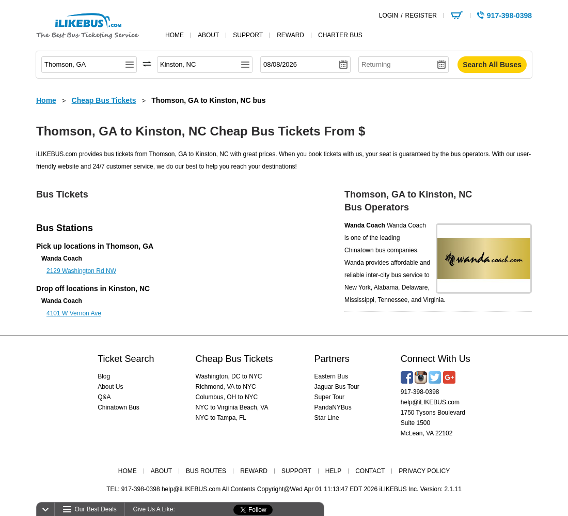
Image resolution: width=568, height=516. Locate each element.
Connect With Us (435, 359)
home (174, 35)
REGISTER (420, 15)
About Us (110, 386)
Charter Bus (340, 35)
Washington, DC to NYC (229, 376)
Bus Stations (64, 228)
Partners (332, 359)
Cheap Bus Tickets (234, 359)
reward (290, 35)
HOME (127, 471)
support (248, 35)
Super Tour (329, 397)
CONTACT (370, 471)
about (208, 35)
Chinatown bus (364, 250)
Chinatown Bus (118, 407)
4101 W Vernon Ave (73, 313)
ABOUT (161, 471)
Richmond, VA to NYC (226, 386)
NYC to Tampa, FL (221, 417)
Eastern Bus (331, 376)
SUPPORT (296, 471)
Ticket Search (126, 359)
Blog (104, 376)
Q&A (104, 397)
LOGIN (388, 15)
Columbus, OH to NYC (227, 397)
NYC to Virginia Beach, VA (232, 407)
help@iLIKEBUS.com (430, 402)
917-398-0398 (420, 392)
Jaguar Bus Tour (336, 386)
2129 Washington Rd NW (81, 271)
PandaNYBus (333, 407)
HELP (333, 471)
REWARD (253, 471)
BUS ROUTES (206, 471)
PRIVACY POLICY (424, 471)
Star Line (326, 417)
